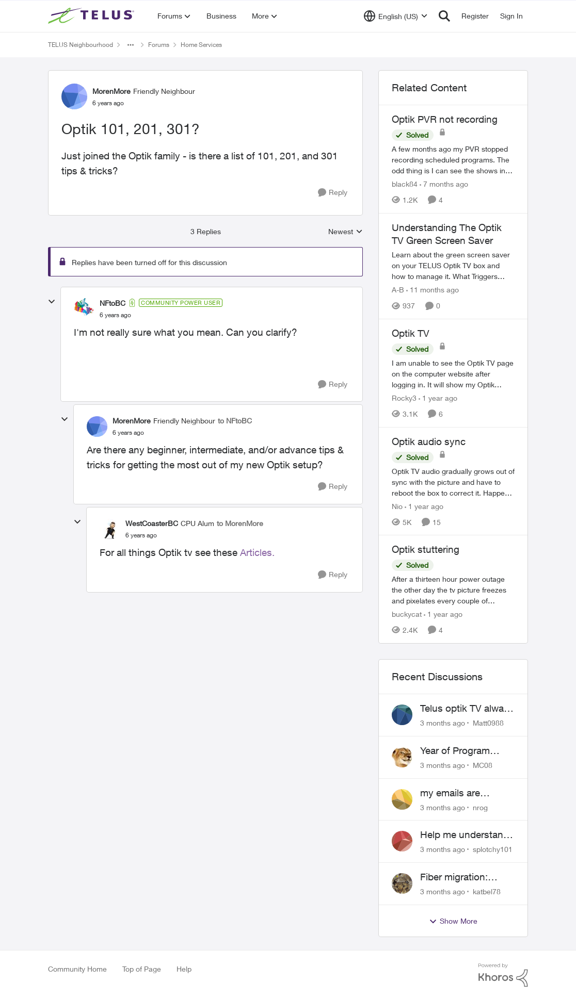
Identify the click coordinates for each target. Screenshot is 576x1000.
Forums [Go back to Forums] (158, 44)
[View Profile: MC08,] (402, 757)
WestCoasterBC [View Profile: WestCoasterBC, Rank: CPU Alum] (151, 523)
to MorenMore (240, 523)
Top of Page (141, 968)
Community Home (77, 968)
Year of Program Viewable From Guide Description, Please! (466, 751)
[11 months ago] (432, 289)
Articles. (257, 552)
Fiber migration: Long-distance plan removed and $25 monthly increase (462, 877)
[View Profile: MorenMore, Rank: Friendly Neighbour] (74, 96)
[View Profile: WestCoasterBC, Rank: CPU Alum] (110, 529)
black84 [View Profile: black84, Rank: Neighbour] (405, 183)
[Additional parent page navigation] (130, 45)
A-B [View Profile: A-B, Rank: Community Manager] (398, 289)
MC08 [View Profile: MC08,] (482, 765)
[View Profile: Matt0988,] (402, 714)
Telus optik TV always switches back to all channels (467, 708)
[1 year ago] (438, 397)
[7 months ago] (444, 183)
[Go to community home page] (92, 16)
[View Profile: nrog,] (402, 799)
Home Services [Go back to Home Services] (201, 44)
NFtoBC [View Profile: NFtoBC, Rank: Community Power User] (112, 303)
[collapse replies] (51, 302)
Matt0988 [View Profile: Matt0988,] (488, 722)
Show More (453, 921)
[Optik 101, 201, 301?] (115, 315)
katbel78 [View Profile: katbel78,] (487, 891)
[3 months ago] (442, 722)
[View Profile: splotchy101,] (402, 841)
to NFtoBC (235, 420)
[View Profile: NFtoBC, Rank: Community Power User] (84, 308)
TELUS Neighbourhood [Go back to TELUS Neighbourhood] (80, 44)
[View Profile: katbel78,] (402, 883)
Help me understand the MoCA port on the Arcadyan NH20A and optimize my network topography (466, 835)
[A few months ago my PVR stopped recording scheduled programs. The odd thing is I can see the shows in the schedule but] (453, 159)
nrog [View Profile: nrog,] (480, 806)
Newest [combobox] (345, 232)
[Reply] (332, 193)
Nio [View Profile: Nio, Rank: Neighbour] (397, 505)
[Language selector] (395, 16)
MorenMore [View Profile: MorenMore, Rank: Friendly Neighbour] (111, 91)
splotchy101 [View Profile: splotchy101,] (493, 849)
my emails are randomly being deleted (454, 793)
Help (184, 968)
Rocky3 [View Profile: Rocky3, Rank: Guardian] (404, 398)
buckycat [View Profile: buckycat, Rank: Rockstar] (407, 614)
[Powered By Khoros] (503, 975)
